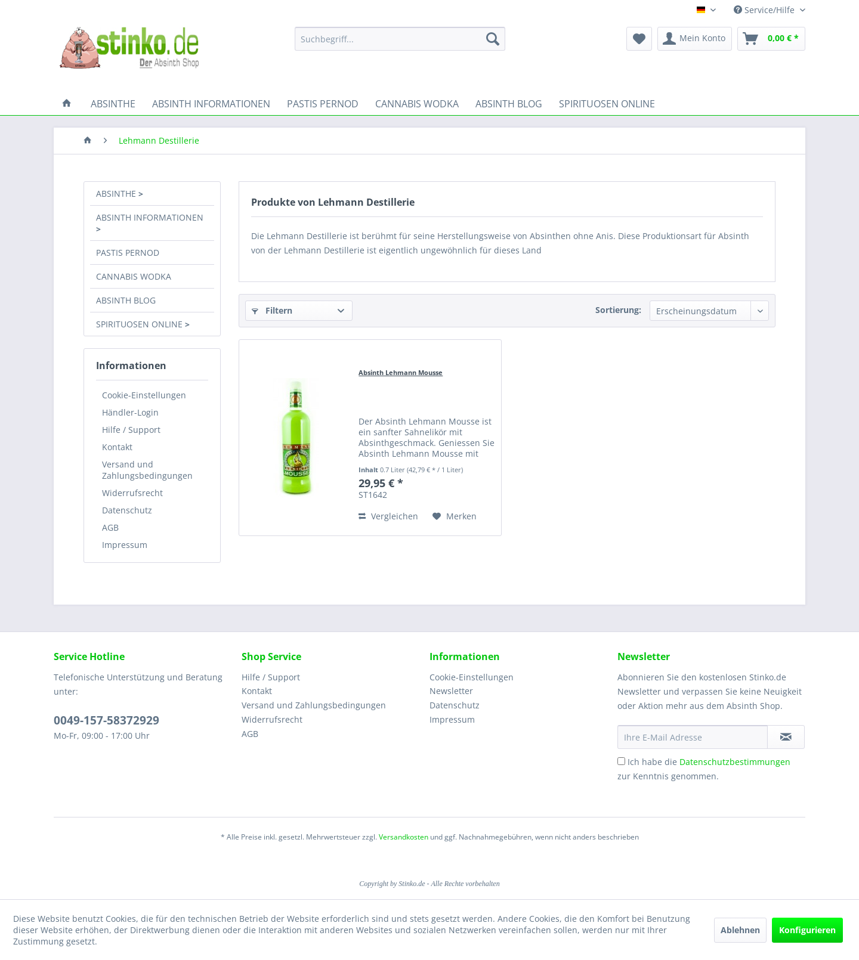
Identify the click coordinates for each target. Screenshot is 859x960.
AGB (110, 527)
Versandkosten (403, 837)
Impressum (124, 544)
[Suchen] (492, 39)
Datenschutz (127, 510)
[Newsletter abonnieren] (786, 737)
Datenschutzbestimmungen (734, 761)
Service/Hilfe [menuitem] (765, 10)
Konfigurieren (807, 930)
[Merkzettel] (639, 39)
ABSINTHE (117, 193)
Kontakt (117, 447)
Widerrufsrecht (132, 492)
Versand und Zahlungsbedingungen (147, 470)
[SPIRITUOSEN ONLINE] (607, 103)
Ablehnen (740, 930)
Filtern (272, 310)
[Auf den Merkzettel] (454, 516)
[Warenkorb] (771, 39)
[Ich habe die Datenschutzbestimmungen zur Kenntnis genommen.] (621, 761)
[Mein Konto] (694, 39)
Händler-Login (130, 412)
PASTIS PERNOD (127, 252)
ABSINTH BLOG (126, 300)
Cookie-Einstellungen (144, 395)
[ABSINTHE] (113, 103)
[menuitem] (400, 39)
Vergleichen (388, 516)
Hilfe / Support (131, 429)
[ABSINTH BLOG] (509, 103)
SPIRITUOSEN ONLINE (140, 324)
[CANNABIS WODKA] (417, 103)
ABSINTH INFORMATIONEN (149, 217)
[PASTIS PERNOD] (323, 103)
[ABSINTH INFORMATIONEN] (211, 103)
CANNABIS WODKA (133, 276)
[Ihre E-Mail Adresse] (692, 737)
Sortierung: (618, 309)
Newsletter (451, 690)
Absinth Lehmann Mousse (401, 372)
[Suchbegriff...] (400, 39)
